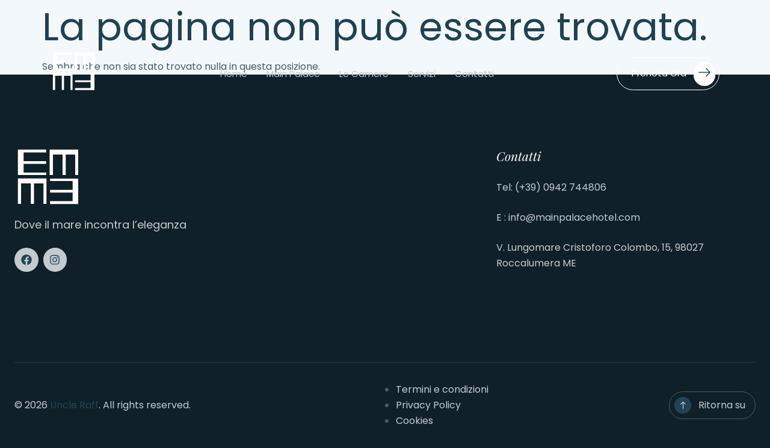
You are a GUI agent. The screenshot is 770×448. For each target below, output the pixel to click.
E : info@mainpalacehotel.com (568, 217)
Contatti (474, 73)
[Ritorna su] (682, 405)
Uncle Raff (74, 405)
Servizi (422, 73)
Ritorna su (721, 405)
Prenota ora (673, 73)
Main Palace (293, 73)
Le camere (364, 73)
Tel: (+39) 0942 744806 (551, 187)
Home (233, 73)
